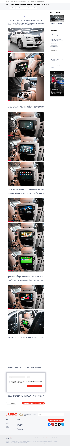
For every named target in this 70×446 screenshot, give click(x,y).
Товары (7, 423)
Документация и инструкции (11, 424)
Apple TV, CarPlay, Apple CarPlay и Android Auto (26, 7)
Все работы (12, 403)
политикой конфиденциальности (21, 381)
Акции (7, 420)
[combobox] (28, 377)
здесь (11, 438)
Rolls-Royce (12, 7)
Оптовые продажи (20, 429)
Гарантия (7, 426)
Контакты (18, 419)
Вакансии (7, 427)
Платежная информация (21, 423)
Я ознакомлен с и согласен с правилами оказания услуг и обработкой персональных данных (26, 382)
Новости (7, 419)
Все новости (54, 46)
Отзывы (7, 422)
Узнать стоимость (33, 386)
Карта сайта (19, 428)
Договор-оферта (19, 426)
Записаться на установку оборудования (32, 403)
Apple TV (23, 16)
